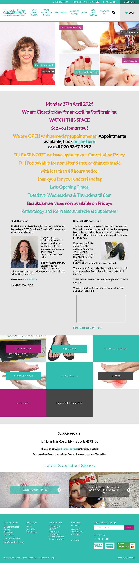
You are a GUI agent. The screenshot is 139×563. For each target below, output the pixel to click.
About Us (30, 529)
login (126, 2)
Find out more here (87, 328)
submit (129, 527)
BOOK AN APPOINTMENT (85, 2)
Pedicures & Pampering (86, 72)
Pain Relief (75, 534)
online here (84, 141)
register (132, 2)
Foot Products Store (46, 12)
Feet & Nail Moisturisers (76, 530)
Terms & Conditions (29, 558)
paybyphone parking (67, 449)
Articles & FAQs (74, 12)
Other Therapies (56, 539)
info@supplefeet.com (14, 542)
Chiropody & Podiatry (71, 27)
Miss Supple (31, 532)
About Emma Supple (44, 65)
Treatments (61, 12)
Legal (53, 558)
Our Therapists (131, 60)
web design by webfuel (126, 558)
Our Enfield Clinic (34, 12)
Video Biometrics (129, 32)
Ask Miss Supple (93, 12)
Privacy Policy (44, 558)
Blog (84, 12)
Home (29, 526)
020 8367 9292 (60, 2)
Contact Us (104, 12)
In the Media (48, 71)
